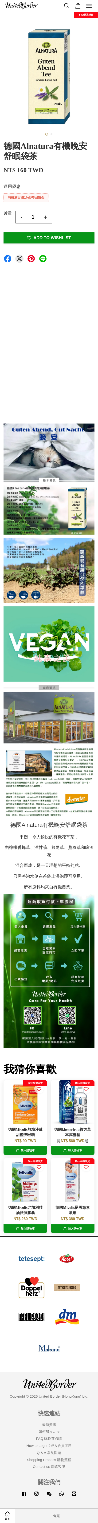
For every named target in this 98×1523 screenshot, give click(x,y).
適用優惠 (12, 186)
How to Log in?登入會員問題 (48, 1446)
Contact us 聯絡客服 (49, 1467)
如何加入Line (49, 1431)
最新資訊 (49, 1425)
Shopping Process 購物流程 (49, 1460)
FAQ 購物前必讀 (49, 1439)
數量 (8, 213)
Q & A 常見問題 (49, 1453)
